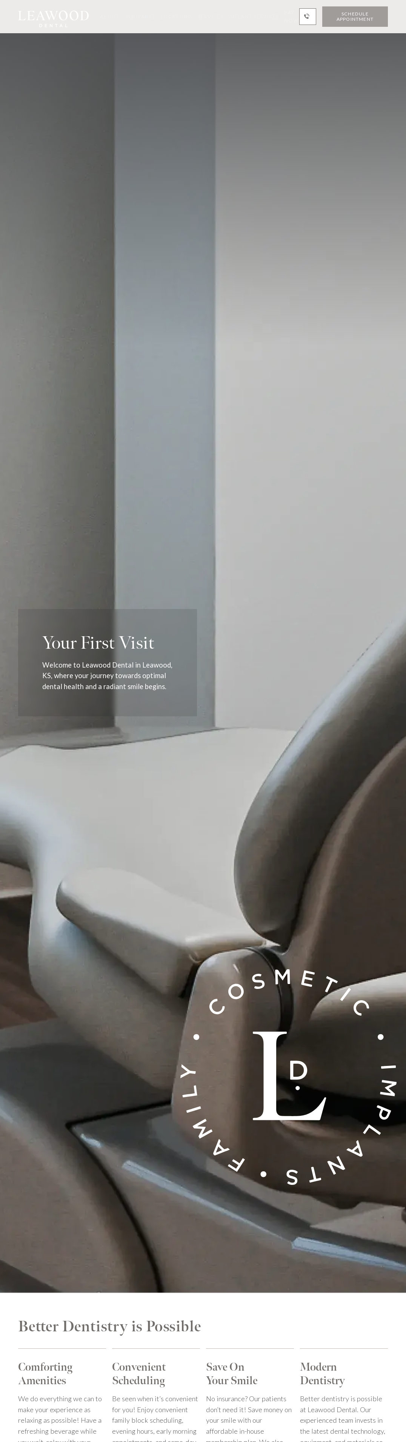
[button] (107, 16)
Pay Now (291, 16)
